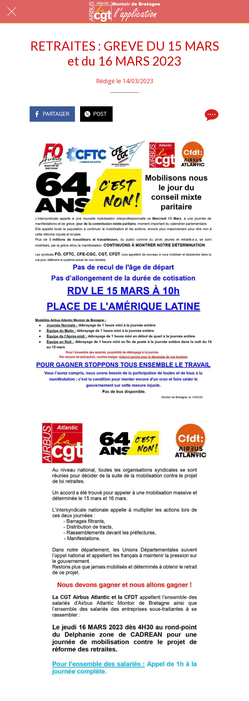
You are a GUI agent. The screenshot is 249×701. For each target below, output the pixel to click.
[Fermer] (11, 11)
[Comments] (210, 115)
